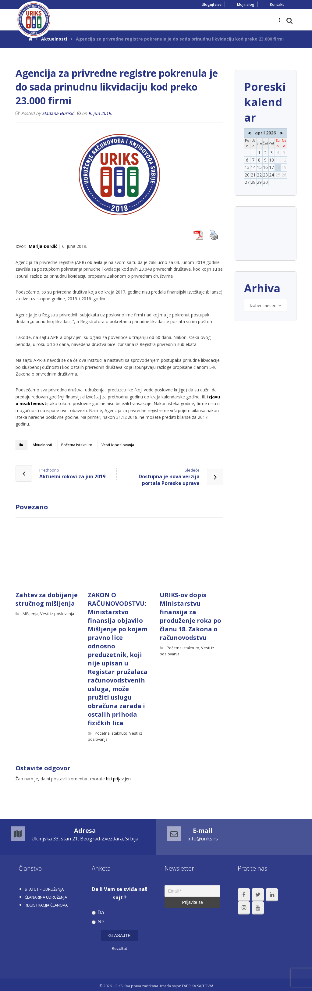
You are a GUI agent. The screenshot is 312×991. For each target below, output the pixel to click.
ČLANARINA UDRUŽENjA (46, 897)
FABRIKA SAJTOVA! (197, 986)
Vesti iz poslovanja (117, 444)
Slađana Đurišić (58, 113)
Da (98, 912)
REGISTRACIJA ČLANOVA (46, 905)
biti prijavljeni (119, 779)
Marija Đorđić (43, 246)
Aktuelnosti (42, 444)
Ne (98, 921)
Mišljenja (30, 613)
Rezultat (119, 948)
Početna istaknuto (76, 444)
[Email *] (192, 891)
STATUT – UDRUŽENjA (44, 889)
